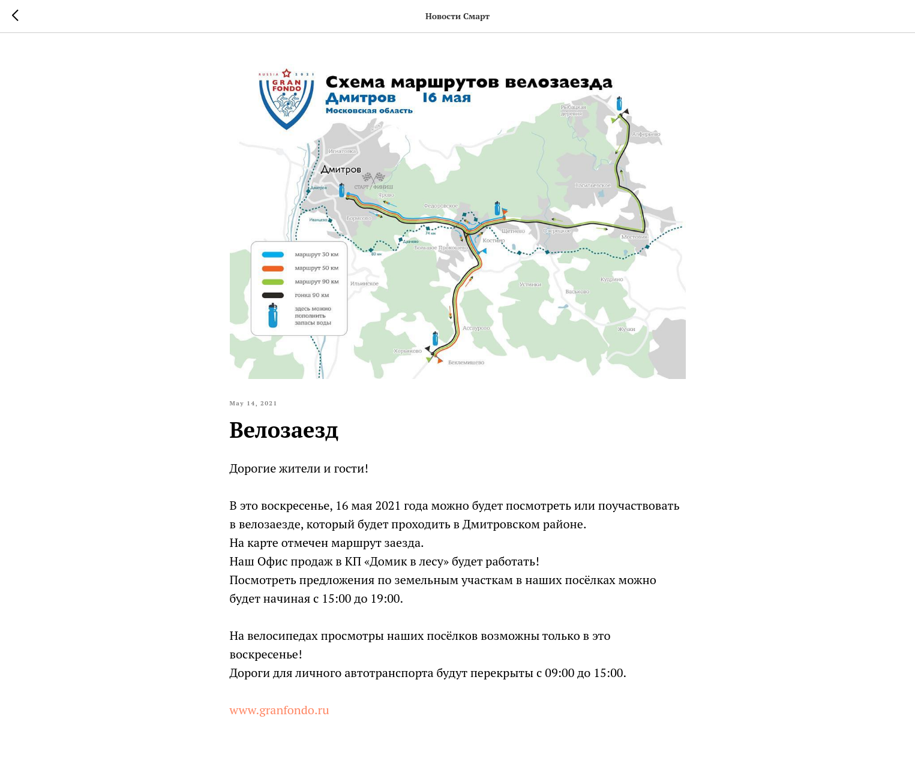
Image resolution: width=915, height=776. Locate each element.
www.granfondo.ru (279, 710)
